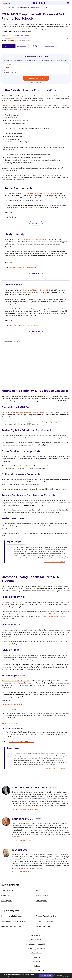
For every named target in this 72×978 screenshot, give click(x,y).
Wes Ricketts (8, 38)
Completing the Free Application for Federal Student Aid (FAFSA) (23, 412)
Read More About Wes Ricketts (22, 871)
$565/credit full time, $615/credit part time (23, 268)
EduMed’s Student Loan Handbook (53, 616)
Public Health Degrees (44, 921)
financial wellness (56, 614)
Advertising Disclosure (36, 948)
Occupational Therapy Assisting (13, 921)
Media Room (36, 966)
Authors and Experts (36, 970)
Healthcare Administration (11, 916)
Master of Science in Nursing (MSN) (34, 239)
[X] (44, 3)
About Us (36, 957)
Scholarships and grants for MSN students (16, 681)
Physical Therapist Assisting (46, 916)
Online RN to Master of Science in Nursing (40, 193)
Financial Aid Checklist (35, 45)
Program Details (21, 46)
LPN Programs (6, 901)
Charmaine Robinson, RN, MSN (14, 40)
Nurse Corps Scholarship (10, 723)
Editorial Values (36, 953)
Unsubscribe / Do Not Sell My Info (36, 944)
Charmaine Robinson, (54, 562)
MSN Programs (42, 895)
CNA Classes (6, 895)
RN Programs (41, 890)
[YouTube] (37, 3)
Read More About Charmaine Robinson (25, 809)
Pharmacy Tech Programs (11, 926)
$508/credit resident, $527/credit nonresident (24, 325)
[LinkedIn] (39, 3)
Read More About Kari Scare (21, 840)
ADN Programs (7, 890)
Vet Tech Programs (43, 926)
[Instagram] (34, 3)
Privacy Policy (36, 940)
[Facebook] (42, 3)
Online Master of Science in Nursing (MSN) (36, 290)
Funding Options (49, 46)
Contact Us (36, 962)
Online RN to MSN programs (11, 105)
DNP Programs (41, 901)
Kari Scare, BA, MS (10, 35)
